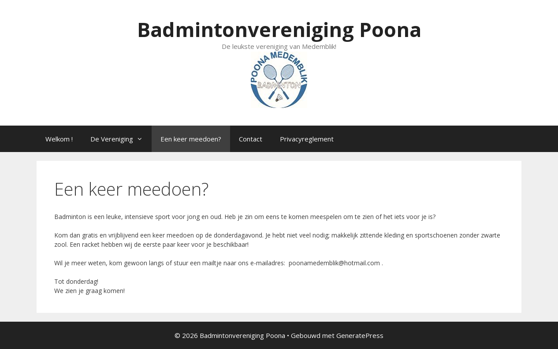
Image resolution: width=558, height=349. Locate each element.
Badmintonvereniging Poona (279, 29)
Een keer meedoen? (190, 138)
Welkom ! (59, 138)
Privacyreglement (307, 138)
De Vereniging (121, 139)
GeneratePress (359, 335)
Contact (250, 138)
